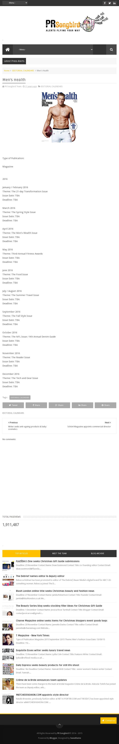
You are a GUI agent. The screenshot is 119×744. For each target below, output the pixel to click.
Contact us (108, 720)
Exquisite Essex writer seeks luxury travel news (43, 650)
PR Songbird (63, 733)
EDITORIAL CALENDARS (23, 70)
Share (36, 405)
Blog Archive (97, 553)
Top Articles (21, 553)
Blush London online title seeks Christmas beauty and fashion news (55, 591)
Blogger (53, 738)
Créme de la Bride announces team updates (41, 680)
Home (6, 70)
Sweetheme (75, 738)
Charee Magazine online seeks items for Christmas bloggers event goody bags (61, 620)
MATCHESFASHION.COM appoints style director (42, 694)
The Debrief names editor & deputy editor (40, 576)
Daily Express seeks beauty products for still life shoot (47, 665)
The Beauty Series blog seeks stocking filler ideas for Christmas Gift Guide (59, 605)
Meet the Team (59, 553)
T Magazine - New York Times (32, 635)
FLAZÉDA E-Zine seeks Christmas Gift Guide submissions (48, 561)
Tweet (13, 405)
